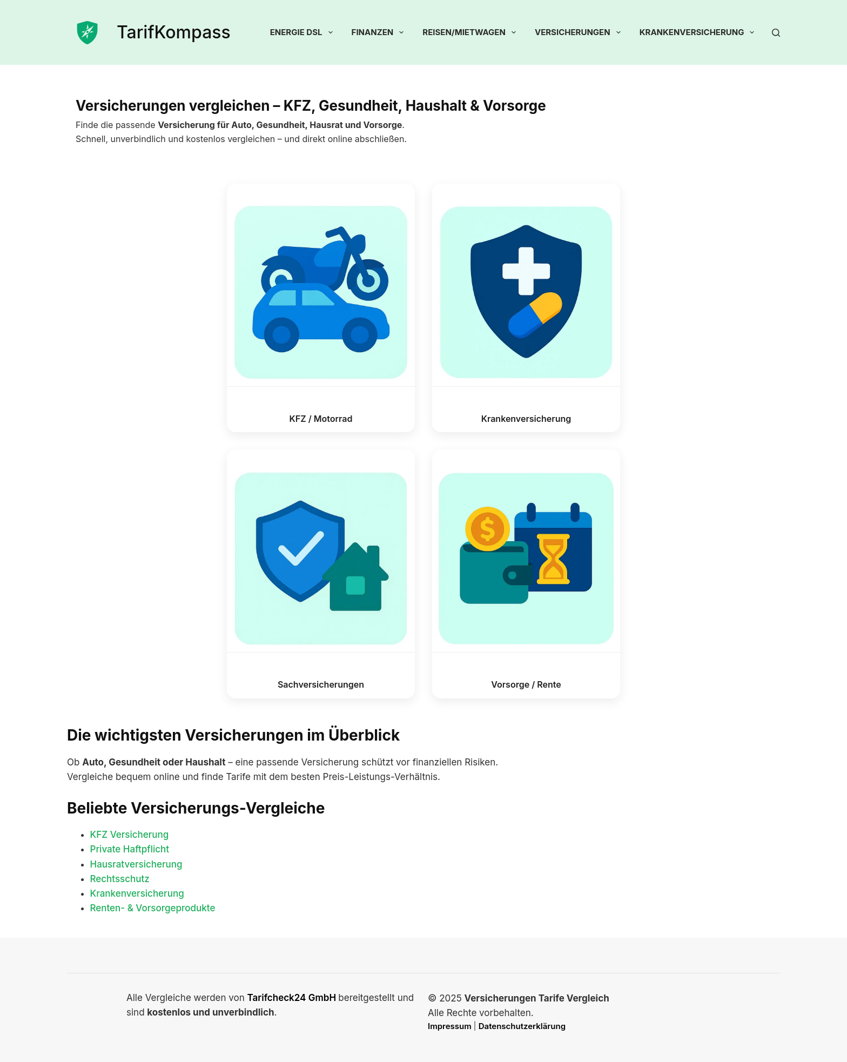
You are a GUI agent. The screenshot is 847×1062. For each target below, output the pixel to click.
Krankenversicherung (699, 32)
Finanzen (380, 32)
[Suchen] (776, 33)
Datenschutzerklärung (522, 1026)
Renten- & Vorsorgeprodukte (153, 908)
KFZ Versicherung (129, 834)
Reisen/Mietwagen (471, 32)
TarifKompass (174, 32)
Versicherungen (580, 32)
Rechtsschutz (120, 878)
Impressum (450, 1026)
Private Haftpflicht (130, 849)
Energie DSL (303, 32)
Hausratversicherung (136, 864)
